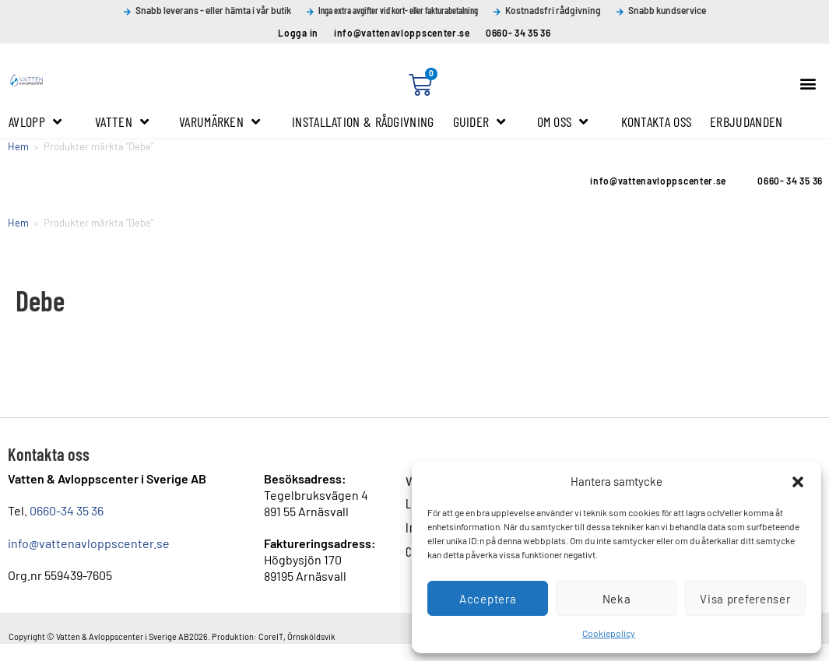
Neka (616, 599)
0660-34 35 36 (67, 510)
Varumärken (219, 121)
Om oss (562, 121)
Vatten (122, 121)
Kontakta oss (656, 121)
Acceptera (487, 599)
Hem (18, 146)
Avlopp (35, 121)
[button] (798, 482)
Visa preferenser (745, 599)
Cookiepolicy (608, 633)
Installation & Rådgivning (363, 121)
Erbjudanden (746, 121)
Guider (479, 121)
